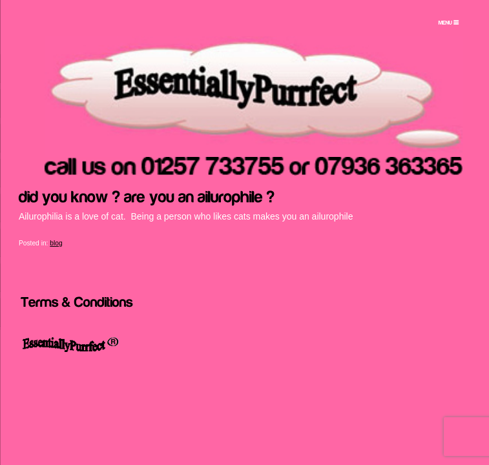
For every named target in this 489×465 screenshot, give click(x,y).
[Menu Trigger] (448, 22)
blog (56, 243)
